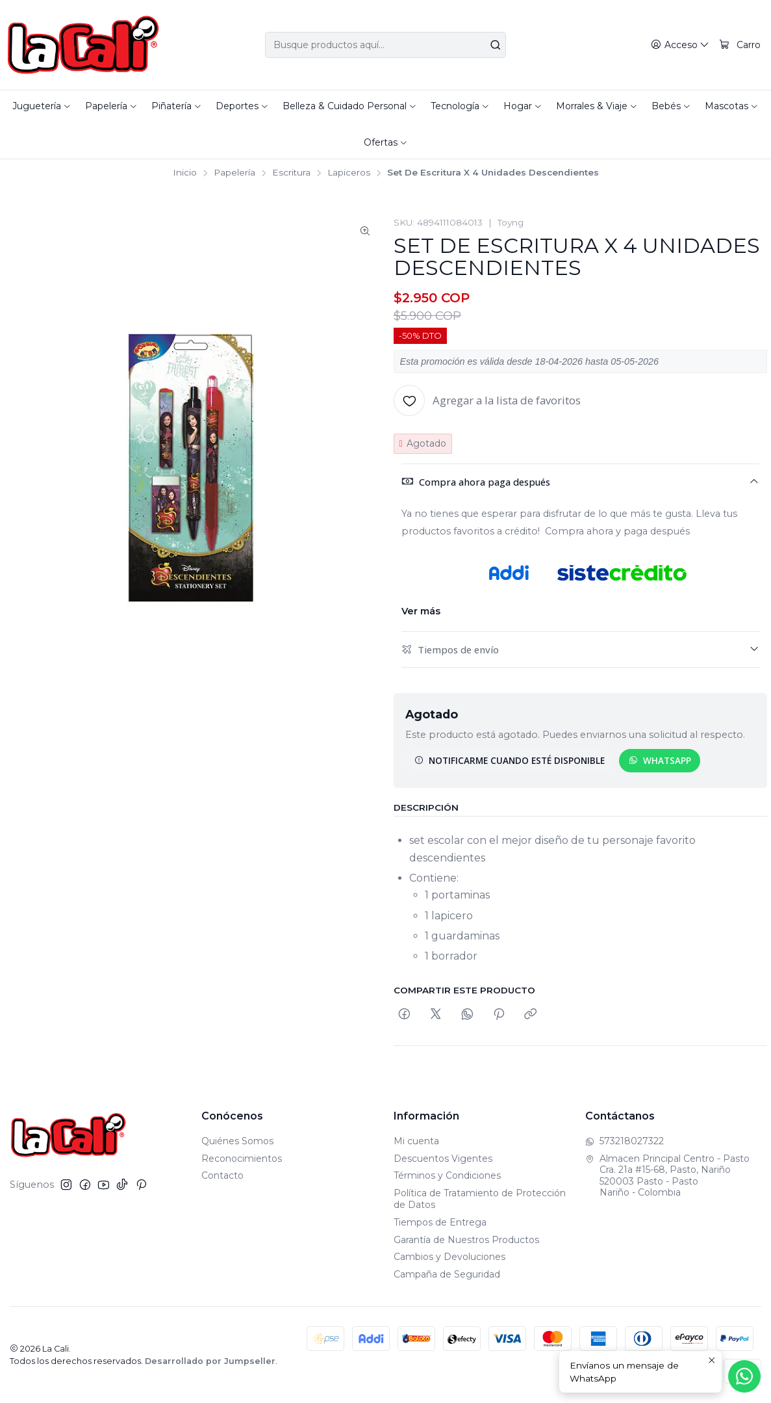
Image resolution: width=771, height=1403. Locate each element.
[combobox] (386, 45)
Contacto (222, 1175)
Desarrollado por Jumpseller (210, 1361)
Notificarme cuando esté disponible (509, 760)
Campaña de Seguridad (447, 1274)
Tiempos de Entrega (440, 1222)
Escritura (291, 172)
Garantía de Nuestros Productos (466, 1240)
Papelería (234, 172)
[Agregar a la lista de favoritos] (487, 400)
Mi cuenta (416, 1141)
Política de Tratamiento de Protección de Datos (480, 1199)
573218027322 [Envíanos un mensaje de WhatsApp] (624, 1141)
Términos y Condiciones (447, 1175)
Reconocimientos (241, 1158)
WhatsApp (660, 760)
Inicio (185, 172)
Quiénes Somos (237, 1141)
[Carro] (739, 45)
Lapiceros (348, 172)
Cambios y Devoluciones (449, 1257)
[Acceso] (680, 45)
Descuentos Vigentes (443, 1158)
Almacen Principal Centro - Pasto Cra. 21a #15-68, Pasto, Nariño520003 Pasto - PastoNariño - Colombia (667, 1176)
